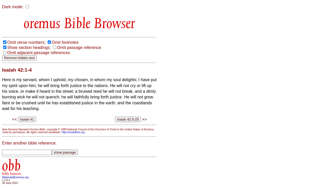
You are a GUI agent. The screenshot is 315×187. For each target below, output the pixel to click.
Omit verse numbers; (26, 42)
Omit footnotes (65, 42)
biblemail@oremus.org (15, 177)
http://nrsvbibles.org (73, 132)
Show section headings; (29, 47)
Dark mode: (12, 7)
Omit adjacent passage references (38, 52)
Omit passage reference (79, 47)
